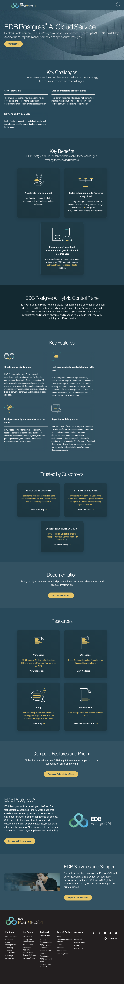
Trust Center (45, 956)
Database (9, 940)
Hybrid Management (10, 944)
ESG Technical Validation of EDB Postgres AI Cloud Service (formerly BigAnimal (62, 537)
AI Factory (9, 948)
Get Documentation (61, 595)
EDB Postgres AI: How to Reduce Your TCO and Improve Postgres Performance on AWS (38, 663)
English (111, 938)
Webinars (60, 948)
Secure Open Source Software (29, 954)
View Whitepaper (84, 671)
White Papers (62, 951)
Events (59, 945)
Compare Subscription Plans (61, 774)
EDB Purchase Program (45, 965)
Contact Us (13, 44)
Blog (59, 937)
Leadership (78, 940)
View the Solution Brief (84, 723)
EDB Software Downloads (45, 946)
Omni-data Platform (27, 949)
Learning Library (63, 954)
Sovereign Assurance (9, 957)
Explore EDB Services (78, 897)
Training (43, 953)
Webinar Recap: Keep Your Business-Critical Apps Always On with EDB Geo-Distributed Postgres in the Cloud (38, 716)
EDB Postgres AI (11, 937)
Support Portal (45, 950)
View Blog (37, 723)
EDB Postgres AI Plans (46, 960)
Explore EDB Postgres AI (19, 841)
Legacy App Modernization (28, 941)
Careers (77, 945)
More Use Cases (29, 958)
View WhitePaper (37, 671)
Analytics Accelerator (10, 952)
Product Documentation (46, 941)
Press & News (79, 942)
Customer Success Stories (64, 941)
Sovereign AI (27, 937)
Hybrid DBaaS (28, 945)
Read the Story (37, 509)
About (76, 937)
